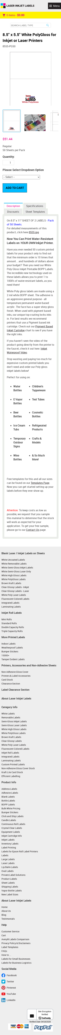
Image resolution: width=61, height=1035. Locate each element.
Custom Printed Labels (13, 764)
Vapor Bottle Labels (11, 890)
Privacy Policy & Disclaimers (15, 943)
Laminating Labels (11, 606)
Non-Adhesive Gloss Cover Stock (18, 768)
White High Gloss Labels (13, 575)
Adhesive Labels (9, 792)
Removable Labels (10, 717)
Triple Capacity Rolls (12, 631)
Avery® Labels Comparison (15, 939)
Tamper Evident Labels (13, 659)
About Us (6, 910)
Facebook (12, 975)
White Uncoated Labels (13, 559)
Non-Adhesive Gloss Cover (14, 671)
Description (13, 206)
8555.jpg (34, 232)
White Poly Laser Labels (13, 594)
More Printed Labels (13, 637)
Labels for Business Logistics (16, 962)
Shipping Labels (9, 886)
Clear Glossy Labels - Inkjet (15, 587)
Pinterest (11, 987)
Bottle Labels (8, 800)
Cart (3, 935)
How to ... (6, 954)
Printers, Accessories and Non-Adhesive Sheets (28, 665)
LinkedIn (11, 1000)
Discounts (13, 211)
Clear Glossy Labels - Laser (15, 591)
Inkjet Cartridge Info (11, 835)
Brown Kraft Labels (11, 583)
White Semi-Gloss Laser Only (16, 571)
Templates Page (40, 483)
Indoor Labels (8, 643)
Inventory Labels (9, 843)
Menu (56, 6)
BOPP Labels (8, 804)
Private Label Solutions (13, 874)
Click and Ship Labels (12, 816)
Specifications (34, 206)
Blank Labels (8, 796)
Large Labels (8, 859)
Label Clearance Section (15, 689)
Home (4, 907)
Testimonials (8, 918)
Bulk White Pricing (10, 808)
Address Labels (9, 788)
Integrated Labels (10, 602)
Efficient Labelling (10, 776)
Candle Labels (8, 820)
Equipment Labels (10, 831)
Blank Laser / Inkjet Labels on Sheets (23, 553)
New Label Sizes (9, 894)
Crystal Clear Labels (11, 827)
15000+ (5, 655)
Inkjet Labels (7, 839)
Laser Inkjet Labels (17, 6)
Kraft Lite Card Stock (12, 772)
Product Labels (9, 878)
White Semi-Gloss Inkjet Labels (17, 567)
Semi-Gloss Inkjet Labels (14, 721)
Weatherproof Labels (12, 647)
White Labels (8, 713)
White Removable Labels (14, 563)
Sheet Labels (8, 882)
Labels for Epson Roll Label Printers (19, 851)
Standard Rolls (9, 623)
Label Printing (8, 847)
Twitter (10, 981)
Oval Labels (7, 871)
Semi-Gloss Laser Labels (14, 725)
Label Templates (9, 947)
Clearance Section (10, 683)
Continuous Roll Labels (13, 824)
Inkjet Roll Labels (11, 613)
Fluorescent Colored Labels (15, 598)
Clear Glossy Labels (11, 740)
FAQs (4, 951)
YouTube (11, 993)
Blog (3, 914)
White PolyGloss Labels (13, 579)
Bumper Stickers (9, 651)
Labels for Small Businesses (15, 958)
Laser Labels (7, 863)
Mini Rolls (6, 619)
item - (13, 15)
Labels (4, 855)
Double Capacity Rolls (12, 627)
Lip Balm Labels (9, 867)
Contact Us (32, 530)
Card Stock (7, 679)
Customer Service (10, 931)
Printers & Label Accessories (15, 675)
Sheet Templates (35, 211)
